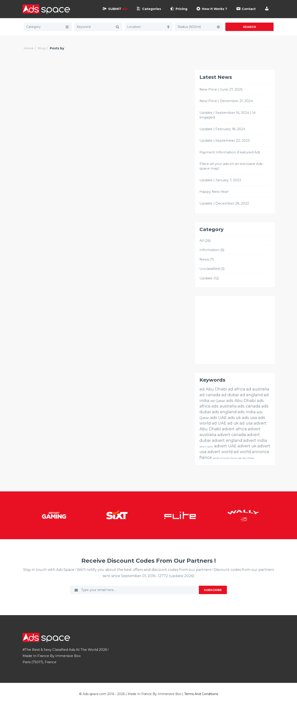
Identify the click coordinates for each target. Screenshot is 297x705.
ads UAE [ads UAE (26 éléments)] (218, 417)
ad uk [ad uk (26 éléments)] (233, 423)
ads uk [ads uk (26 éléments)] (234, 417)
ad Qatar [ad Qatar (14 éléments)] (217, 401)
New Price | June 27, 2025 (221, 89)
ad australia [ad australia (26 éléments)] (257, 389)
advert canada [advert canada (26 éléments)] (231, 434)
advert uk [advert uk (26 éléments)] (247, 446)
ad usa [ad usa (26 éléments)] (246, 423)
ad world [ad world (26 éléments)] (242, 451)
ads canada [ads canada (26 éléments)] (249, 406)
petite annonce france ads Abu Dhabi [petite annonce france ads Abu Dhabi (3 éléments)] (233, 458)
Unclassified (209, 269)
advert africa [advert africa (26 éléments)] (234, 429)
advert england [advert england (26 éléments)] (227, 440)
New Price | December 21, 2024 (226, 101)
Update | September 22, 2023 (224, 140)
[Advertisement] (234, 329)
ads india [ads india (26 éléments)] (247, 411)
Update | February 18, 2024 (222, 129)
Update (206, 278)
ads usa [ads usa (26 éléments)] (249, 417)
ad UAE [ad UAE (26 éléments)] (219, 423)
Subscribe (213, 590)
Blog (42, 48)
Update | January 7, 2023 (220, 180)
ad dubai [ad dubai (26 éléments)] (230, 394)
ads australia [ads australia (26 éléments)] (224, 406)
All (201, 240)
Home (29, 48)
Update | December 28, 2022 (224, 203)
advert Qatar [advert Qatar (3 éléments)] (206, 446)
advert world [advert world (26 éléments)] (220, 451)
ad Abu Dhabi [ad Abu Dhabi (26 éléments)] (213, 389)
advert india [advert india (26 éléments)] (255, 440)
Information (209, 250)
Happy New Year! (214, 191)
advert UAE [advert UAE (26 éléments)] (225, 446)
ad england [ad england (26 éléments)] (251, 394)
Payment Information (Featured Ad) (229, 152)
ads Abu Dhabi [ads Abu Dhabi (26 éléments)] (241, 400)
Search (249, 27)
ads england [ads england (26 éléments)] (224, 411)
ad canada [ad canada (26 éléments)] (209, 394)
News (204, 259)
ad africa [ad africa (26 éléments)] (236, 389)
